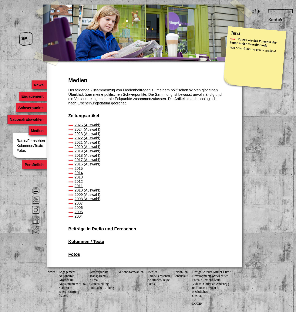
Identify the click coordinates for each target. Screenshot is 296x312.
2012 (79, 181)
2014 (79, 173)
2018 (87, 155)
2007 (79, 203)
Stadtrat (64, 288)
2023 (87, 134)
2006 (79, 207)
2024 (87, 129)
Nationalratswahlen (27, 119)
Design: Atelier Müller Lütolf (211, 272)
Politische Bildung (101, 288)
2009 (87, 194)
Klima (93, 280)
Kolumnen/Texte (30, 146)
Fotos (21, 150)
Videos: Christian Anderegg (210, 284)
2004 (79, 216)
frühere (63, 295)
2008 (87, 199)
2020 (87, 147)
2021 (87, 142)
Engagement (32, 96)
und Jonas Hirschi (204, 288)
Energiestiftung (69, 291)
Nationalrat (66, 276)
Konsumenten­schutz (72, 284)
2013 (79, 177)
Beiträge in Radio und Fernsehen (102, 228)
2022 (87, 138)
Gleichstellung (99, 284)
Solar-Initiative (245, 48)
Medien (37, 131)
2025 (87, 125)
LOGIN (197, 303)
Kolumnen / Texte (86, 241)
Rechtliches (200, 291)
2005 (79, 212)
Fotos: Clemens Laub (206, 280)
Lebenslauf (181, 276)
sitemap (197, 295)
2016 (87, 164)
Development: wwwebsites (210, 276)
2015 (79, 168)
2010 (87, 190)
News (39, 85)
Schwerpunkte (31, 108)
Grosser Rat (67, 280)
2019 (87, 151)
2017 (87, 160)
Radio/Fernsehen (31, 141)
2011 (79, 186)
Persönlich (34, 165)
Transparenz (97, 276)
